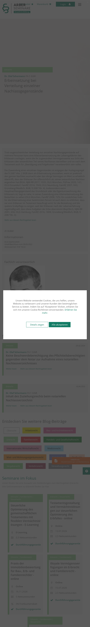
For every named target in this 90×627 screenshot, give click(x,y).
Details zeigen (37, 324)
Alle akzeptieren (60, 324)
